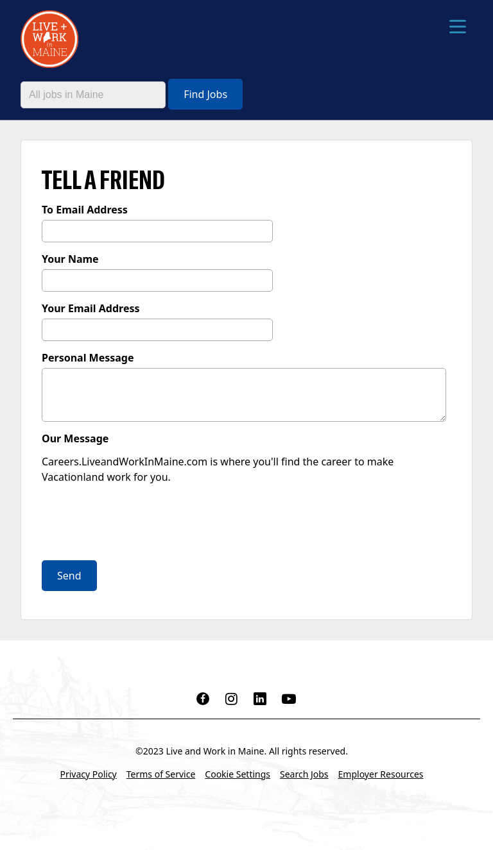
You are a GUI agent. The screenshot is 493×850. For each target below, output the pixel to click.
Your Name (70, 259)
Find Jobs (205, 94)
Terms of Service (161, 774)
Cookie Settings (237, 774)
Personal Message (88, 358)
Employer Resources (381, 774)
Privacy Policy (88, 774)
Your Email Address (91, 308)
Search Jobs (304, 774)
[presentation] (139, 524)
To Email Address (85, 210)
